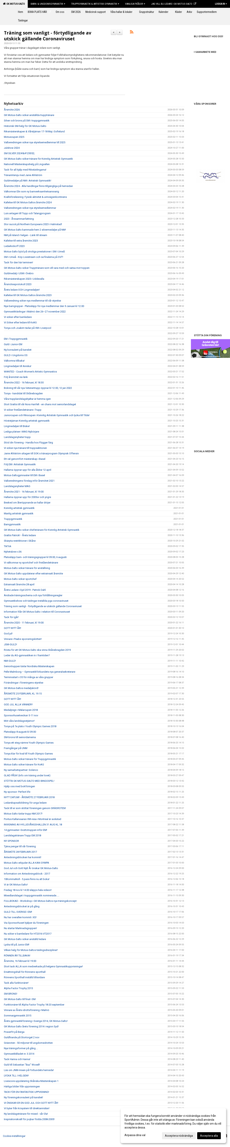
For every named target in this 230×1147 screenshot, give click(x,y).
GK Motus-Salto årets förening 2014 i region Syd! (31, 1026)
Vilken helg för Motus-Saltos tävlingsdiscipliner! (31, 950)
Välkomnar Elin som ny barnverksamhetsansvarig (31, 191)
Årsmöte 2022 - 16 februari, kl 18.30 (24, 382)
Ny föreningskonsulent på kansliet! (23, 1097)
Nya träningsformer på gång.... (21, 1048)
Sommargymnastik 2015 (17, 1015)
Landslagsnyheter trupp (17, 437)
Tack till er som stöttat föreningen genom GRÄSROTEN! (35, 808)
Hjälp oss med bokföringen (19, 786)
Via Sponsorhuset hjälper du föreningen (26, 922)
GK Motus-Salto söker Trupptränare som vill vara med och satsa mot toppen (46, 267)
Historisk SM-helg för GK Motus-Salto (25, 126)
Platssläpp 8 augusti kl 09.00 (20, 731)
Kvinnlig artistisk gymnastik (19, 508)
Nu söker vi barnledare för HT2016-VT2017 (27, 933)
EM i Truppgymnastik (16, 338)
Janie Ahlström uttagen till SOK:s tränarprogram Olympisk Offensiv (41, 453)
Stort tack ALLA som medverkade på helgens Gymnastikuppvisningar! (43, 966)
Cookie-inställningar (14, 1136)
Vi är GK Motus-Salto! (16, 884)
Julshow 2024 (12, 147)
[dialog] (173, 1125)
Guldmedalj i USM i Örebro (19, 273)
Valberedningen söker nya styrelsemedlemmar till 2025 (34, 142)
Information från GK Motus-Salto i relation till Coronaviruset (37, 611)
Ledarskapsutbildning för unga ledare (25, 802)
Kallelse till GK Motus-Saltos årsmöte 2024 (28, 202)
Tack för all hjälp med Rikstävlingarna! (25, 169)
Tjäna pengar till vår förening (20, 846)
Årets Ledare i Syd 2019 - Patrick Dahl (25, 589)
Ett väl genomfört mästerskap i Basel (24, 458)
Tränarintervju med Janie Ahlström (23, 175)
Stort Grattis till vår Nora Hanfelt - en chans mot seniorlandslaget (40, 404)
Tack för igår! (11, 617)
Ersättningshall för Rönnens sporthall (25, 971)
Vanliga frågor (135, 3)
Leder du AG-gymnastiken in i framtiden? (27, 655)
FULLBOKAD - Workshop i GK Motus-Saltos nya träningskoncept (40, 900)
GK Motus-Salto (14, 3)
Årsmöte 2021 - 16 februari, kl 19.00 (24, 491)
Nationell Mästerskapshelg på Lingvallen (27, 164)
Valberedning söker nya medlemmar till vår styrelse (32, 300)
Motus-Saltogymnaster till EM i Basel (24, 475)
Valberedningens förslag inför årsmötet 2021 (29, 480)
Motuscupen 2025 (14, 136)
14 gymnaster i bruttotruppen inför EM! (25, 830)
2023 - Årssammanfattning (19, 218)
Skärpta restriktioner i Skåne (20, 540)
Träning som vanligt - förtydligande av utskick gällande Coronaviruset (47, 36)
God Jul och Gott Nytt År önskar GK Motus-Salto (31, 868)
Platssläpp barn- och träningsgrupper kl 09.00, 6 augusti (35, 557)
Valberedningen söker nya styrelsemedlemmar (30, 207)
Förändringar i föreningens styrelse (23, 682)
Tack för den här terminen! (18, 262)
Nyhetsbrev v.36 (12, 551)
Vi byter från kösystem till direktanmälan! (26, 1108)
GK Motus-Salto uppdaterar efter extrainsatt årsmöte (33, 573)
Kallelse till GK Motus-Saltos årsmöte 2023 (28, 295)
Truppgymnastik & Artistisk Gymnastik (95, 3)
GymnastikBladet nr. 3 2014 (19, 1053)
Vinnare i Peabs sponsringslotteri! (23, 639)
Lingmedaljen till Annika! (17, 366)
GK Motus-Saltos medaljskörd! (21, 688)
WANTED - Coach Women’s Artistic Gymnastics (30, 371)
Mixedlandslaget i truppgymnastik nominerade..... (31, 895)
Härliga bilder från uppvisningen (22, 1086)
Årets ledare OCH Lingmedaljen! (22, 289)
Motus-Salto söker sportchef (20, 578)
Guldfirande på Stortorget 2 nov (21, 1037)
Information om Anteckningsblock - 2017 (27, 873)
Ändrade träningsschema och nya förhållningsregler (33, 595)
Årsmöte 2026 (12, 109)
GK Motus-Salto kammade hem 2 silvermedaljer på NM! (35, 229)
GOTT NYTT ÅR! (12, 628)
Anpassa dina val (134, 1135)
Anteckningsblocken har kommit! (22, 857)
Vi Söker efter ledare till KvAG (20, 322)
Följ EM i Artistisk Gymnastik (20, 464)
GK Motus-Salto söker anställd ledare (25, 939)
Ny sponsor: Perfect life (17, 791)
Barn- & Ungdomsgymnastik (48, 3)
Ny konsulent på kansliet (17, 349)
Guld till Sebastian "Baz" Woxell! (22, 1064)
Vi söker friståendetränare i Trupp (22, 409)
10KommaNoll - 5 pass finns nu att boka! (26, 879)
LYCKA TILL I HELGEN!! (16, 1075)
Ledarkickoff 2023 (14, 246)
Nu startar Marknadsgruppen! (20, 928)
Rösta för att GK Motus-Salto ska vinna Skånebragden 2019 (37, 649)
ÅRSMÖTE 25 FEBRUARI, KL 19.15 (23, 693)
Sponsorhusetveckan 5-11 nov (21, 715)
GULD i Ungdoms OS (16, 355)
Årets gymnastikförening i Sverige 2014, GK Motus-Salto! (36, 1021)
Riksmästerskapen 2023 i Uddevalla (24, 278)
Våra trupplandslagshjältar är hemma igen (27, 398)
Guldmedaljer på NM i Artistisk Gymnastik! (27, 180)
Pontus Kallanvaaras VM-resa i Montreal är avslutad (32, 819)
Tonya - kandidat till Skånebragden (23, 393)
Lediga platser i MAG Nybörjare (21, 431)
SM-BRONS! (10, 993)
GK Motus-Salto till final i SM (20, 999)
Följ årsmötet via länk (16, 377)
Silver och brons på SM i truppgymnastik (26, 120)
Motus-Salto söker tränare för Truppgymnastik (30, 759)
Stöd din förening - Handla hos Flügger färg (28, 442)
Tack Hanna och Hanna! (17, 1059)
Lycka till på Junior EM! (16, 944)
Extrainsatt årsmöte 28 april (19, 584)
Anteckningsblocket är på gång (21, 906)
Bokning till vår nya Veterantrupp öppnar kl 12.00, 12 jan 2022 (38, 387)
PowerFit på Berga (14, 1031)
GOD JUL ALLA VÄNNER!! (18, 704)
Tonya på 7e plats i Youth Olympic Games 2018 (30, 726)
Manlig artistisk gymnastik (18, 513)
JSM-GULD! (10, 644)
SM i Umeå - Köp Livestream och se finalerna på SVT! (33, 257)
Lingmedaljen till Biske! (17, 426)
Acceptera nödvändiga (179, 1135)
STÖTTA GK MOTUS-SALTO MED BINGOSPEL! (29, 780)
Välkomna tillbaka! (14, 360)
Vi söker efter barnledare (18, 317)
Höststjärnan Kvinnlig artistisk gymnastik (27, 420)
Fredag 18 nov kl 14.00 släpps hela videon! (28, 890)
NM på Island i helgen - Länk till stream (25, 235)
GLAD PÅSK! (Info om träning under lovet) (27, 775)
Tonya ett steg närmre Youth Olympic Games (29, 742)
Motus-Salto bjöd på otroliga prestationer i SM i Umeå (34, 251)
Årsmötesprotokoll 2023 (17, 284)
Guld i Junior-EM (13, 344)
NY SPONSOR (11, 840)
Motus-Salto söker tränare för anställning (27, 568)
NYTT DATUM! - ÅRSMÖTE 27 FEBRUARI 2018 (29, 797)
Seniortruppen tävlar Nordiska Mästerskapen (29, 666)
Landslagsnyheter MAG (17, 486)
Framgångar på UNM (15, 748)
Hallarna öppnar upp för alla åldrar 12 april (27, 469)
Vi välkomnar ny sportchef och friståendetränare (31, 562)
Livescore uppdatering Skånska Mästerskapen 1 (31, 1081)
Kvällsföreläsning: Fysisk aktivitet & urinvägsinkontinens (35, 196)
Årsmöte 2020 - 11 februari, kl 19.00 (24, 622)
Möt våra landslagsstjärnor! (19, 720)
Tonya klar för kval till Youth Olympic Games (28, 753)
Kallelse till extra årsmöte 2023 (21, 240)
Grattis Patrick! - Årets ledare (20, 535)
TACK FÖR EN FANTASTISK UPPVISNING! (26, 1091)
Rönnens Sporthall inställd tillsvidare (24, 977)
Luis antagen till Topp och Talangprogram (27, 213)
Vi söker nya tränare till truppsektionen (25, 448)
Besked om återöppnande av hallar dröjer (27, 502)
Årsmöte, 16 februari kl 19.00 (20, 961)
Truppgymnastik (13, 518)
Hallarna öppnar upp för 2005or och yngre (27, 497)
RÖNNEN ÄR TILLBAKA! (17, 955)
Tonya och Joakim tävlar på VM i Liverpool (27, 327)
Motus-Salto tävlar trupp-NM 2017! (23, 813)
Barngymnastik (12, 524)
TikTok (7, 546)
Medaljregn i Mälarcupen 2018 (21, 709)
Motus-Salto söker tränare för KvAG (24, 764)
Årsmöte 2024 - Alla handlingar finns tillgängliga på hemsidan (38, 186)
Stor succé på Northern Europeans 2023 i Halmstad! (33, 224)
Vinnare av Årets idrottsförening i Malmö (26, 1010)
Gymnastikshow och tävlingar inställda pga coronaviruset (36, 600)
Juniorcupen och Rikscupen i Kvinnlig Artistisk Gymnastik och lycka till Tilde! (46, 415)
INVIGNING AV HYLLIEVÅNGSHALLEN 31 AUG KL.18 (33, 824)
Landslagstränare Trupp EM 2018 (22, 835)
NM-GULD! (10, 660)
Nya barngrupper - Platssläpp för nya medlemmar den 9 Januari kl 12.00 (44, 306)
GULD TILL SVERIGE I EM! (18, 911)
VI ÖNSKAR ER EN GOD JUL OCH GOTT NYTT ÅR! (31, 1102)
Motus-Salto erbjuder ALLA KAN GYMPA (26, 862)
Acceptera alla (209, 1135)
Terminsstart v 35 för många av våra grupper (28, 677)
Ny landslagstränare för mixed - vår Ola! (26, 1113)
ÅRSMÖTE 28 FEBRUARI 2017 (20, 851)
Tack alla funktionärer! (16, 982)
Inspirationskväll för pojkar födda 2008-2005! (29, 1119)
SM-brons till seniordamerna (20, 737)
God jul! (8, 633)
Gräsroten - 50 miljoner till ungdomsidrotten (28, 1042)
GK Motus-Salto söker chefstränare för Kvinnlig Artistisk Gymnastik (41, 529)
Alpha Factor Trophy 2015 (18, 988)
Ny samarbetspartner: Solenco (21, 769)
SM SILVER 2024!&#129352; (19, 153)
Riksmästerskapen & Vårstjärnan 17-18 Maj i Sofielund (34, 131)
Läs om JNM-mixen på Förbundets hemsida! (29, 1070)
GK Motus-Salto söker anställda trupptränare (29, 115)
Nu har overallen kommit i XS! (20, 917)
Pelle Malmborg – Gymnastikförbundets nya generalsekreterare (39, 671)
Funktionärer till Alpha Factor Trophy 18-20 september (34, 1004)
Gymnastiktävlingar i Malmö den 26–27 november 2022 (35, 311)
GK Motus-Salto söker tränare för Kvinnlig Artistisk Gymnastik (38, 158)
